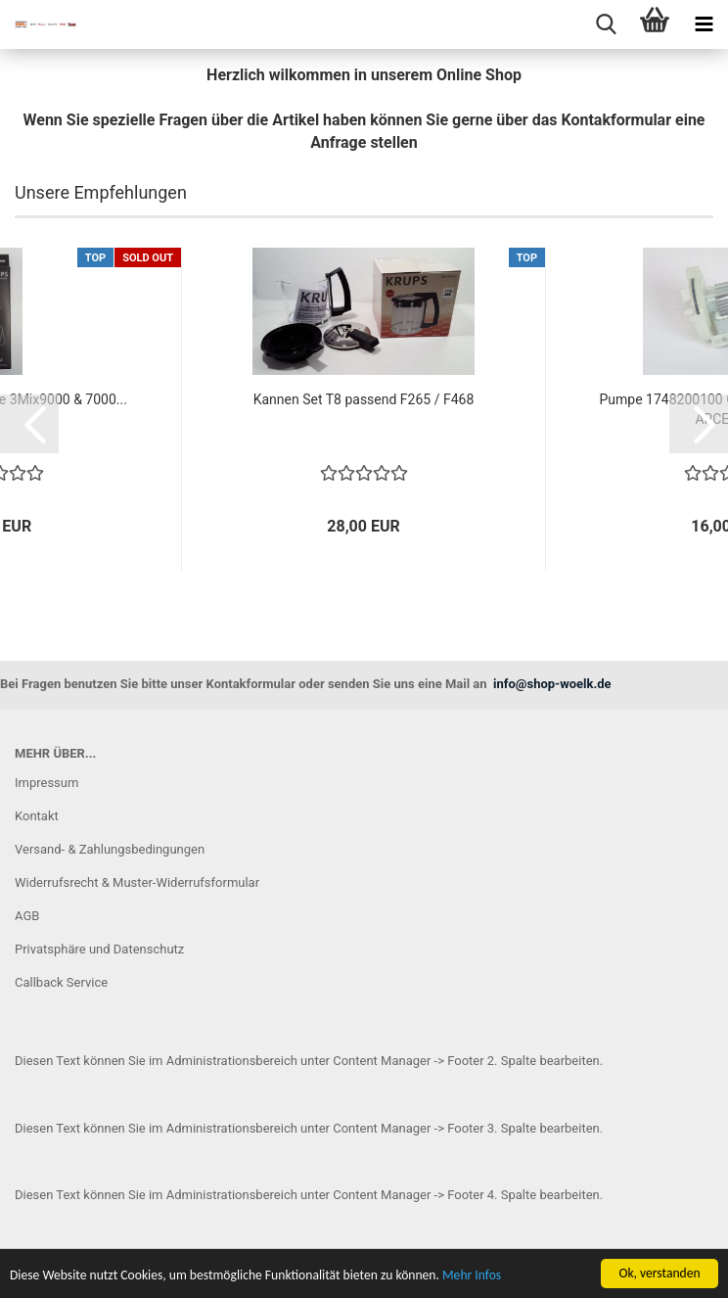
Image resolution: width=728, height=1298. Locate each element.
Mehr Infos (471, 1277)
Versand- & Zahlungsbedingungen (110, 849)
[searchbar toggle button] (605, 24)
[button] (29, 423)
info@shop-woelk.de (552, 683)
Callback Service (61, 982)
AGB (27, 915)
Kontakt (37, 816)
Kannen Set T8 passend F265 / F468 (364, 399)
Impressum (46, 782)
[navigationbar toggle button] (703, 24)
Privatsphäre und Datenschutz (99, 949)
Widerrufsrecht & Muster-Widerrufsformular (137, 882)
